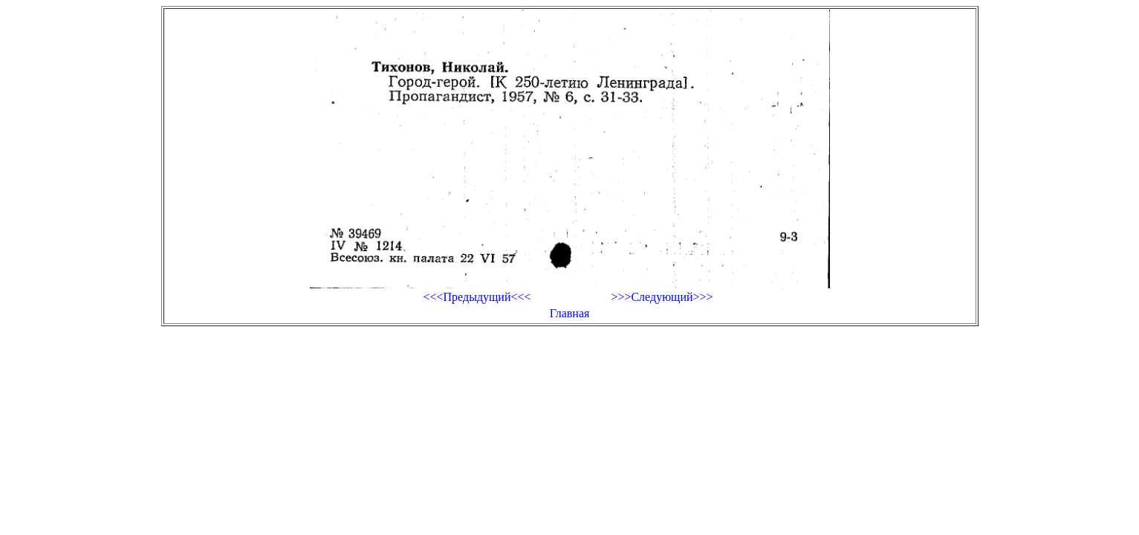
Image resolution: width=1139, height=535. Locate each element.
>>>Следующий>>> (662, 297)
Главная (570, 313)
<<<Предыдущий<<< (476, 297)
